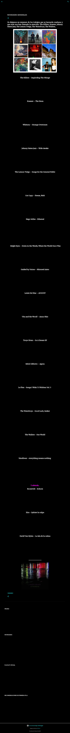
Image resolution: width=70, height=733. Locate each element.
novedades (10, 593)
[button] (8, 18)
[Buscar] (6, 1)
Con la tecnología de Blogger (35, 725)
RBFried (38, 728)
